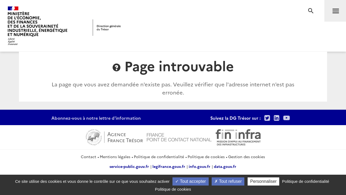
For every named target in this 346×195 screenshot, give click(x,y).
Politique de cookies (206, 156)
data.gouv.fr (225, 166)
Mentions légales (115, 156)
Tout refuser (228, 181)
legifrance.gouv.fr (168, 166)
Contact (88, 156)
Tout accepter (190, 181)
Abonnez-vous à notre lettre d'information (96, 118)
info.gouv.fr (199, 166)
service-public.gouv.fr (129, 166)
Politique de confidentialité (159, 156)
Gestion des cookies (246, 156)
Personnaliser (263, 181)
